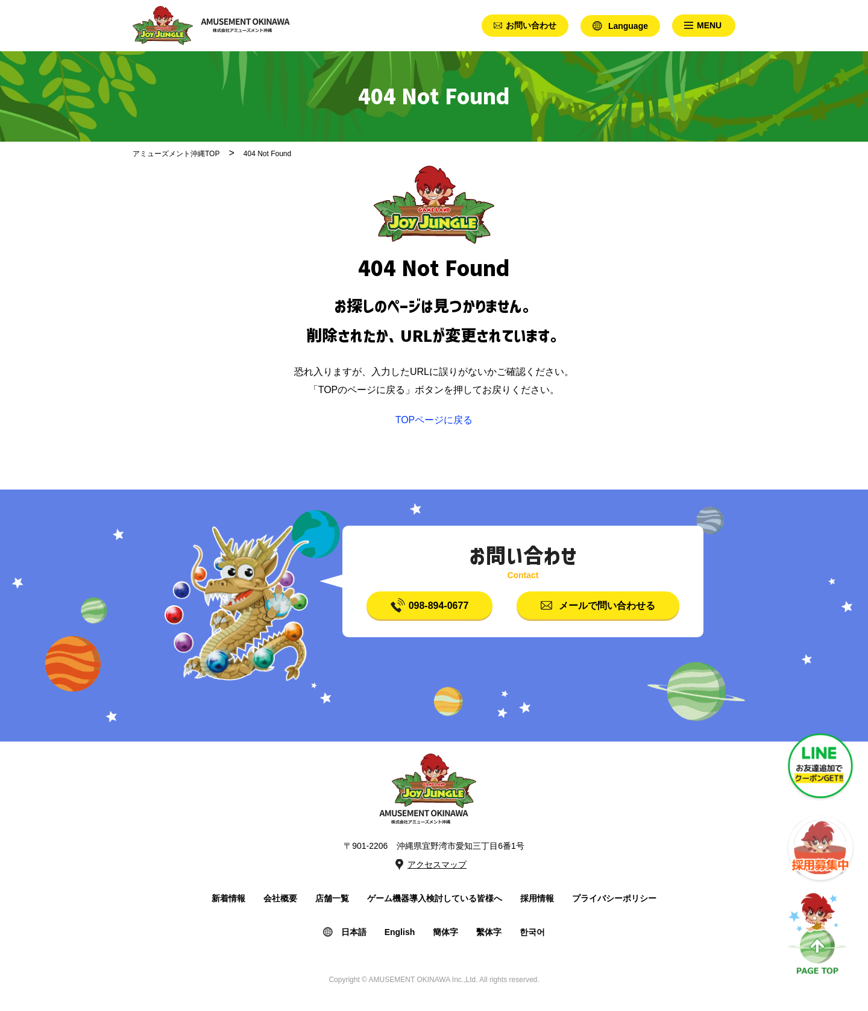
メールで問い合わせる (607, 605)
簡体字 (445, 932)
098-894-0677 (439, 605)
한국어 (532, 932)
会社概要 (280, 898)
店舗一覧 (332, 898)
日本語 (353, 932)
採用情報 (537, 898)
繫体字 (489, 932)
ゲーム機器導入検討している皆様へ (434, 898)
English (400, 932)
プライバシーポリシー (614, 898)
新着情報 (228, 898)
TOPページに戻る (434, 420)
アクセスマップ (437, 864)
